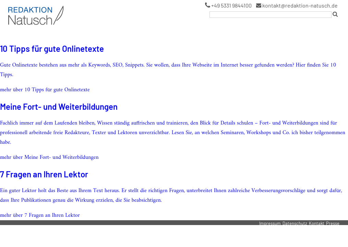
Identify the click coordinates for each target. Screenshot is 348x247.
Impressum (270, 223)
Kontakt (316, 223)
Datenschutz (295, 223)
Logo (12, 6)
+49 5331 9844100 (228, 5)
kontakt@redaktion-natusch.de (297, 5)
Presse (332, 223)
